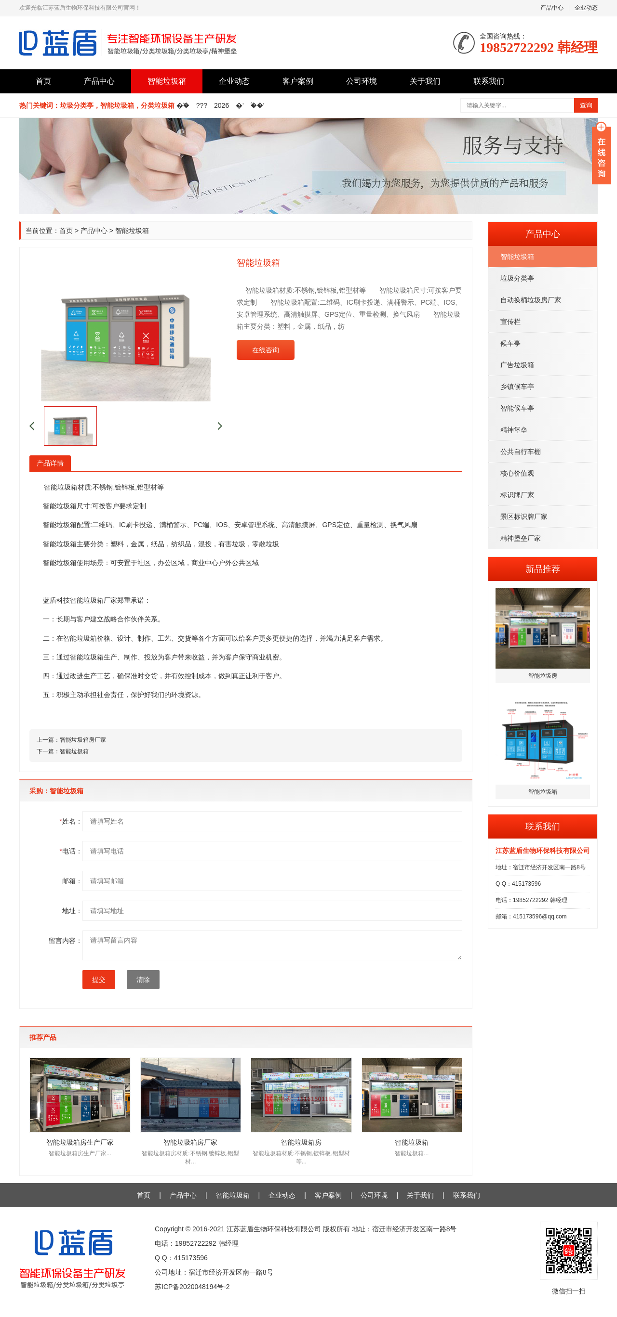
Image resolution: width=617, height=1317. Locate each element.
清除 (143, 979)
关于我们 (425, 81)
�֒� (182, 105)
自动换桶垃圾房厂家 (530, 300)
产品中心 (551, 7)
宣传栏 (510, 321)
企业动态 (586, 7)
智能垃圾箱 (167, 81)
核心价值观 (517, 473)
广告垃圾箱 (517, 365)
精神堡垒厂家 (520, 538)
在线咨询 (265, 350)
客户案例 (297, 81)
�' (240, 105)
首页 (43, 81)
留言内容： (65, 940)
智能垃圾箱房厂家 (83, 739)
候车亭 (510, 343)
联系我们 (488, 81)
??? (201, 105)
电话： (71, 851)
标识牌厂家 (517, 495)
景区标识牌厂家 (524, 516)
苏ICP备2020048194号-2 (192, 1287)
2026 (221, 105)
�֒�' (258, 105)
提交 (99, 979)
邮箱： (72, 881)
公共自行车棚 (520, 451)
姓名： (71, 821)
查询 (586, 105)
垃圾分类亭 (517, 278)
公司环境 (361, 81)
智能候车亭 (517, 408)
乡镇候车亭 (517, 386)
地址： (72, 911)
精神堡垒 (513, 430)
